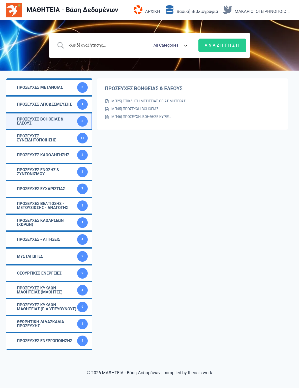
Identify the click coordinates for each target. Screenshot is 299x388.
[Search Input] (106, 45)
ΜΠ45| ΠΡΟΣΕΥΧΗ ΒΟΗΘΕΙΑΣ (135, 109)
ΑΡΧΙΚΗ (147, 10)
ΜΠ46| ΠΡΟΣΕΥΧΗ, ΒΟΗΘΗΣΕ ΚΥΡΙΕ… (141, 117)
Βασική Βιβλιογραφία (191, 10)
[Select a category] (169, 45)
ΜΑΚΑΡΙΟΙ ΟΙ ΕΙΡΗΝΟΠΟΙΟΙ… (256, 10)
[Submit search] (222, 45)
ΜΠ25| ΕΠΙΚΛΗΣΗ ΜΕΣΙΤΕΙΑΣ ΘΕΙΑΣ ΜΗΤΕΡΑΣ (148, 101)
